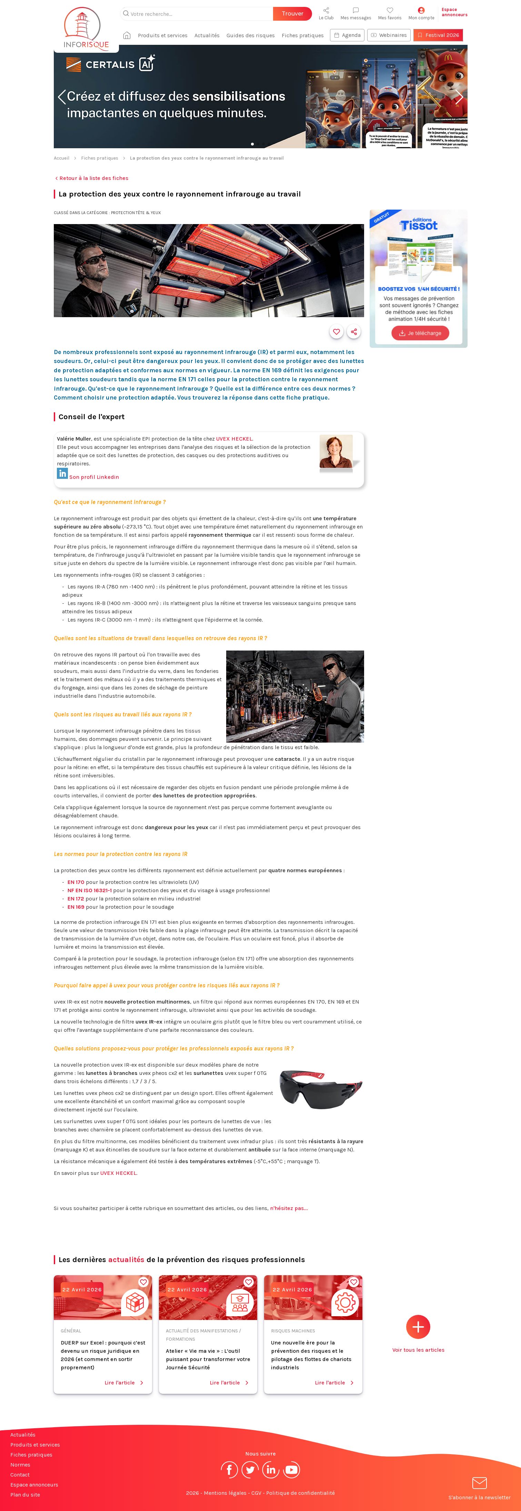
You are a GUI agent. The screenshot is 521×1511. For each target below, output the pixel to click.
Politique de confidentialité (300, 1493)
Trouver (292, 13)
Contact (20, 1474)
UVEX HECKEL (234, 438)
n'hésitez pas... (289, 1208)
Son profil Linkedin (88, 477)
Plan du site (25, 1494)
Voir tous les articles (418, 1334)
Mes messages (356, 13)
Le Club (326, 13)
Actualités (208, 35)
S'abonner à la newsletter (480, 1490)
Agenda (348, 35)
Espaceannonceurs (455, 12)
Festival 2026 (440, 35)
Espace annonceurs (34, 1484)
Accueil (61, 158)
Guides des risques (252, 35)
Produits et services (164, 35)
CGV (256, 1493)
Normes (20, 1464)
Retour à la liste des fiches (91, 178)
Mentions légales (225, 1493)
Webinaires (390, 35)
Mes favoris (390, 13)
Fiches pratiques (304, 35)
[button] (62, 97)
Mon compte (421, 13)
